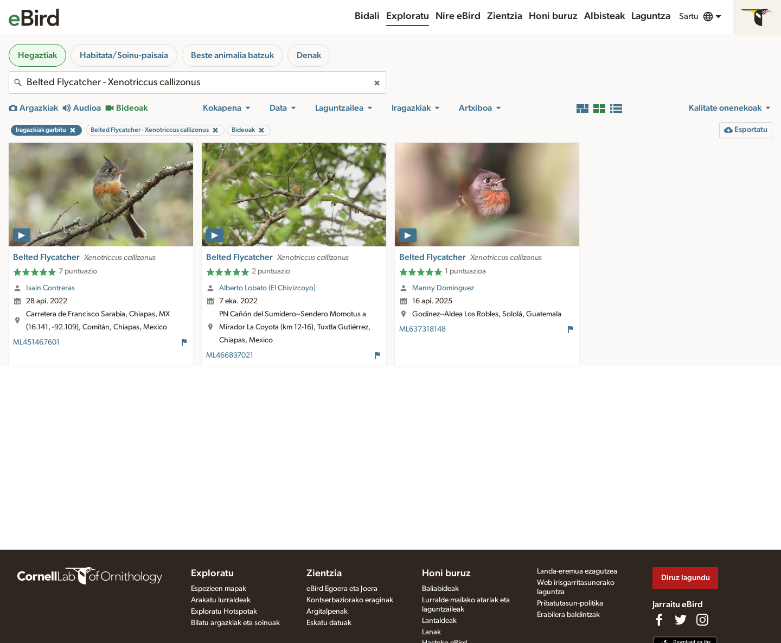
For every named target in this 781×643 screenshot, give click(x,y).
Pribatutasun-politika (570, 603)
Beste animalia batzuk (232, 55)
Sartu (689, 16)
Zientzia (504, 16)
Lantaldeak (439, 621)
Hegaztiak (37, 55)
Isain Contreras (50, 288)
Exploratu (407, 16)
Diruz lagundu (685, 578)
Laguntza (650, 16)
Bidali (367, 16)
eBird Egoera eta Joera (341, 589)
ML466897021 (229, 355)
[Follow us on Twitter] (680, 619)
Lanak (431, 632)
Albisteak (604, 16)
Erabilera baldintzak (568, 615)
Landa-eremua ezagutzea (577, 571)
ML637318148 (422, 329)
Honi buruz (553, 16)
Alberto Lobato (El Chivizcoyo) (267, 288)
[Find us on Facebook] (658, 619)
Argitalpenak (327, 611)
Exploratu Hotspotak (224, 611)
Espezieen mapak (218, 589)
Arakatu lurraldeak (221, 600)
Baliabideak (440, 589)
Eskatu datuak (328, 623)
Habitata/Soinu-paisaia (124, 55)
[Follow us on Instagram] (702, 619)
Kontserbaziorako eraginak (349, 600)
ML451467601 (36, 342)
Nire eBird (458, 16)
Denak (309, 55)
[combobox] (197, 82)
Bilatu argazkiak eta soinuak (235, 623)
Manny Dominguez (443, 288)
